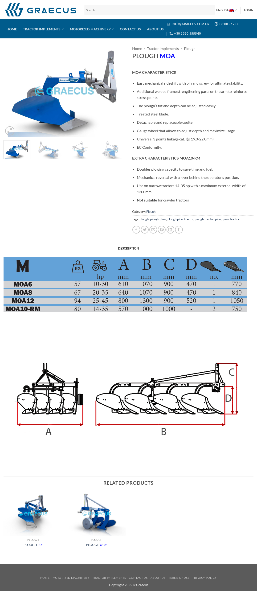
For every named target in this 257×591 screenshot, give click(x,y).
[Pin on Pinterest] (162, 230)
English (226, 10)
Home (12, 29)
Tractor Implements (43, 29)
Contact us (130, 29)
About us (155, 29)
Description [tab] (128, 248)
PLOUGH (33, 545)
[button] (248, 10)
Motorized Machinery (92, 29)
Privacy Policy (204, 577)
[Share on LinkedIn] (170, 230)
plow (218, 219)
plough (144, 219)
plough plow (158, 219)
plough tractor (204, 219)
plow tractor (231, 219)
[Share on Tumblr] (179, 230)
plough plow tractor (180, 219)
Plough (190, 48)
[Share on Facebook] (136, 230)
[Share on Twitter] (145, 230)
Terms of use (178, 577)
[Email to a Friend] (153, 230)
